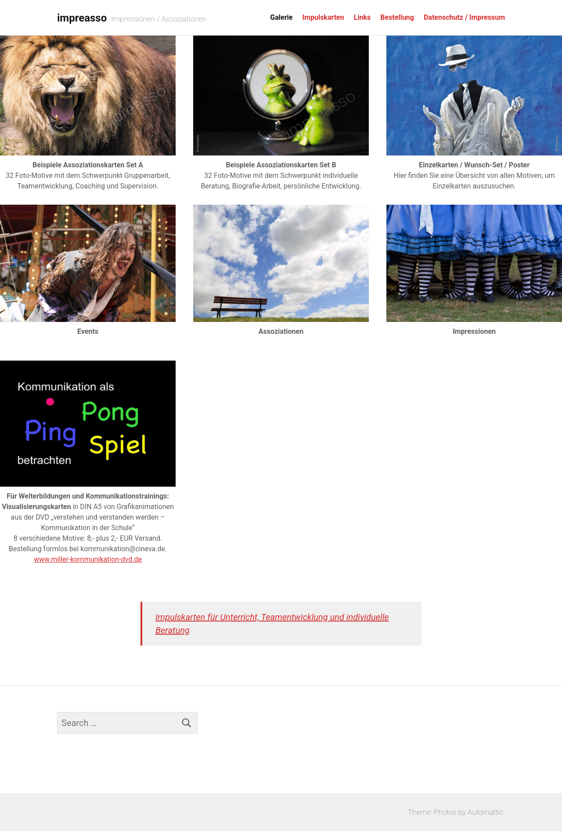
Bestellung (397, 17)
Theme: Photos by (438, 812)
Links (362, 17)
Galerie (281, 17)
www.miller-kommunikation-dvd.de (88, 559)
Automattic (485, 812)
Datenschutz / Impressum (464, 17)
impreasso (82, 18)
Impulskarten (323, 17)
